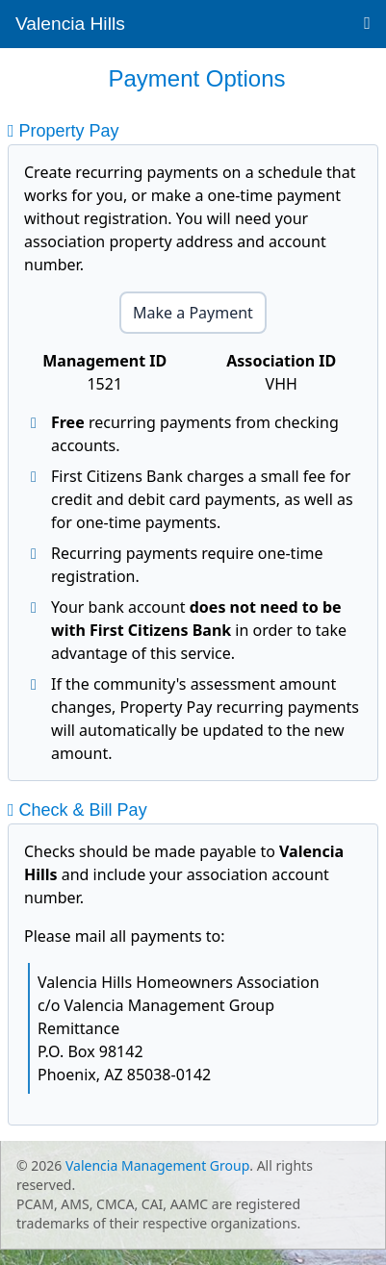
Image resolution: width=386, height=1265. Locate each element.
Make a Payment (193, 312)
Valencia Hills (70, 23)
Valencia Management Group (157, 1165)
